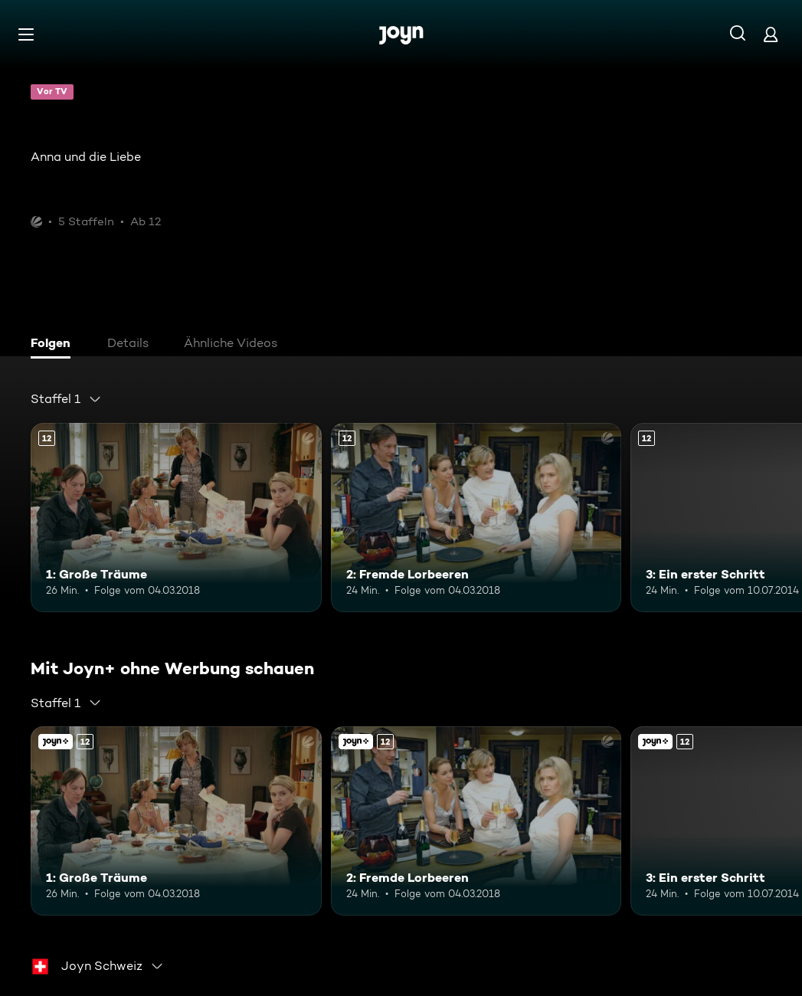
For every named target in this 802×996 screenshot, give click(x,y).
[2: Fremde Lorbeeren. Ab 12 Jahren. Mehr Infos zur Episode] (476, 517)
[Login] (770, 34)
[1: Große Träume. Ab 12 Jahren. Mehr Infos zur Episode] (176, 517)
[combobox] (66, 399)
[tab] (54, 345)
